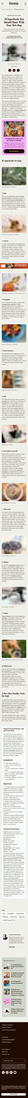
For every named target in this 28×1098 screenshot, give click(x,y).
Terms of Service (7, 1025)
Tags (3, 910)
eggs (12, 707)
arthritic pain (17, 408)
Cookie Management (8, 1039)
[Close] (26, 1083)
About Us (5, 1052)
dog (4, 913)
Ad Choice (5, 1037)
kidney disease (21, 205)
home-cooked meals (20, 110)
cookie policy (4, 1088)
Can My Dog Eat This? (14, 15)
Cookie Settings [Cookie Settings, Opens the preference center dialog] (13, 1094)
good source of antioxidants (15, 200)
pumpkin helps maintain (9, 304)
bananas (19, 707)
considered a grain (14, 565)
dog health (10, 913)
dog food (22, 917)
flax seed (4, 517)
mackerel (4, 401)
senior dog (13, 917)
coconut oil (5, 710)
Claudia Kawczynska (15, 36)
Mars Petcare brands (21, 1064)
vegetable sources (16, 576)
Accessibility (6, 1049)
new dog (5, 917)
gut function (10, 621)
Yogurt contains (6, 616)
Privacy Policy (6, 1027)
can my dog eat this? (9, 920)
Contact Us (5, 1054)
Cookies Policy (6, 1042)
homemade (12, 750)
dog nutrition (20, 913)
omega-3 (4, 403)
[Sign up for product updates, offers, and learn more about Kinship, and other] (24, 1060)
